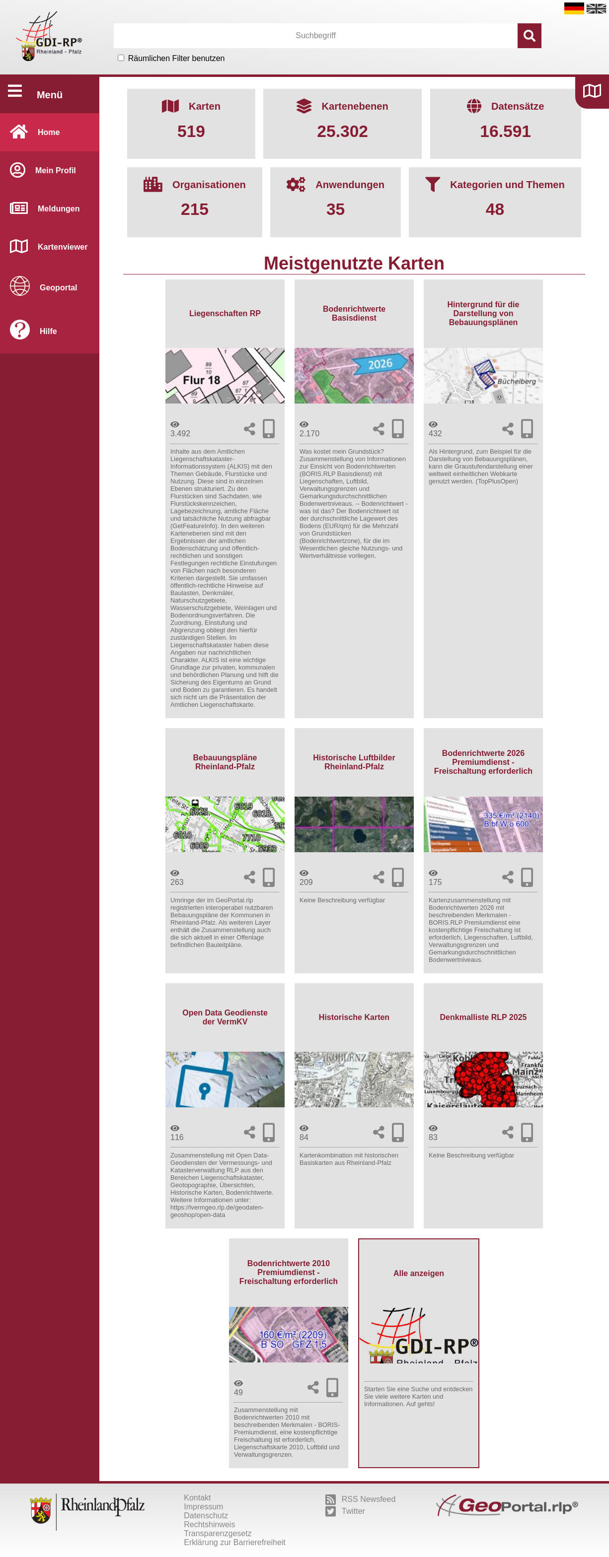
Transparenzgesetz (217, 1533)
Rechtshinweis (209, 1524)
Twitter (345, 1511)
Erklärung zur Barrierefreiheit (235, 1542)
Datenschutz (206, 1515)
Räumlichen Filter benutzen (176, 58)
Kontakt (197, 1497)
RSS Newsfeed (360, 1499)
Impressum (203, 1506)
